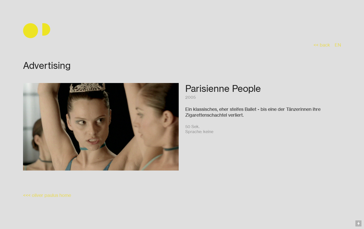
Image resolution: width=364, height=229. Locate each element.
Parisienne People (223, 88)
